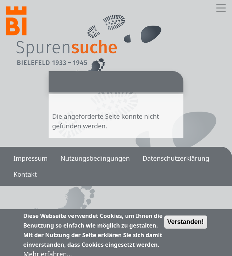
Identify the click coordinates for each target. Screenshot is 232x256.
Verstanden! (185, 224)
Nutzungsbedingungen (94, 158)
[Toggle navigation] (221, 8)
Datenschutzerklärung (176, 158)
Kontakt (25, 174)
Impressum (30, 158)
